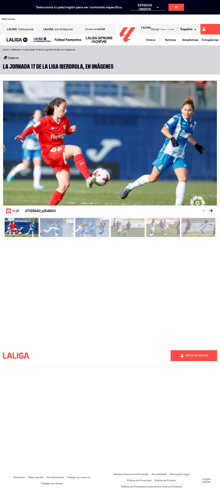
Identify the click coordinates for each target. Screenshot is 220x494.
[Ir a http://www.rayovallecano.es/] (114, 19)
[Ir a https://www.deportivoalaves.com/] (53, 19)
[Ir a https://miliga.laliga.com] (210, 29)
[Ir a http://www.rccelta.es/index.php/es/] (124, 19)
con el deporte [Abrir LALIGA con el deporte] (58, 29)
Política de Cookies (165, 480)
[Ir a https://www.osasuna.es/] (43, 19)
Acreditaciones (55, 477)
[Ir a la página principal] (127, 43)
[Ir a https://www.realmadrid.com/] (165, 19)
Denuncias (19, 477)
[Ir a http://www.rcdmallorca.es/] (144, 19)
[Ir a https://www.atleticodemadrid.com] (32, 19)
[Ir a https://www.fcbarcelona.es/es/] (73, 19)
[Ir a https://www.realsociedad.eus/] (185, 19)
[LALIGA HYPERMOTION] (43, 40)
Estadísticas (190, 39)
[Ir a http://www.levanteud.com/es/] (104, 19)
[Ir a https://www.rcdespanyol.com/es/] (134, 19)
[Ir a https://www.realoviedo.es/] (175, 19)
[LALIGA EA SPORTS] (17, 40)
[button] (17, 40)
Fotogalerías (210, 39)
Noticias (170, 39)
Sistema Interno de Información (131, 474)
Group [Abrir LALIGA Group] (150, 29)
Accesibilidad (159, 474)
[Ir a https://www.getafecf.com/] (83, 19)
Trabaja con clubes (51, 483)
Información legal (179, 474)
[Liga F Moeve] (68, 40)
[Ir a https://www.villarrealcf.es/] (215, 19)
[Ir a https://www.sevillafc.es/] (195, 19)
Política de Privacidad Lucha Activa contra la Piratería (151, 486)
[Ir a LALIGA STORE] (166, 29)
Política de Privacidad (139, 480)
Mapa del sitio (36, 477)
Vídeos (150, 39)
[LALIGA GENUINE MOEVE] (99, 40)
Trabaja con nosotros (78, 477)
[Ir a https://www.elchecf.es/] (63, 19)
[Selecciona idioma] (187, 29)
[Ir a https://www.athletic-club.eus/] (22, 19)
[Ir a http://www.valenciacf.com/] (205, 19)
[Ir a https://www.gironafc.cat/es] (93, 19)
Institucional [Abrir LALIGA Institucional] (20, 29)
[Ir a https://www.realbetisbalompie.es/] (154, 19)
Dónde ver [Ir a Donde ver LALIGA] (95, 29)
